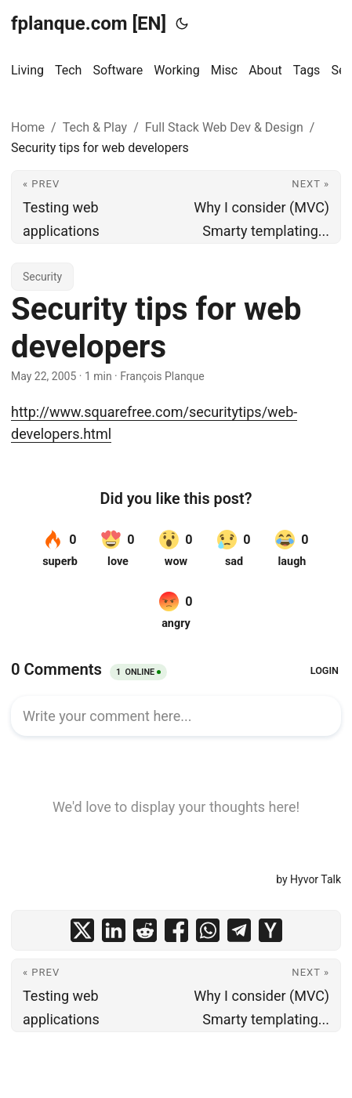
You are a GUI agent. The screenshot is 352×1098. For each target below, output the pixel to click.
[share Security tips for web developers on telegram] (239, 930)
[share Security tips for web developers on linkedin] (113, 930)
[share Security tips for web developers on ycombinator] (270, 930)
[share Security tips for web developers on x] (82, 930)
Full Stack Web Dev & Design (224, 127)
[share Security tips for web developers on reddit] (145, 930)
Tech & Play (95, 127)
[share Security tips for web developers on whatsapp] (208, 930)
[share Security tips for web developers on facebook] (176, 930)
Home (28, 127)
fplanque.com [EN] (88, 23)
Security (42, 276)
